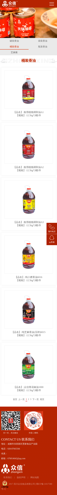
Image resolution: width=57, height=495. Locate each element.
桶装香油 (14, 46)
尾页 (42, 399)
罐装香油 (14, 41)
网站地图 (34, 477)
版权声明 (21, 477)
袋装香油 (42, 41)
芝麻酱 (14, 52)
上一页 (21, 399)
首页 (15, 399)
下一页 (35, 399)
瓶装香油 (42, 46)
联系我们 (7, 477)
